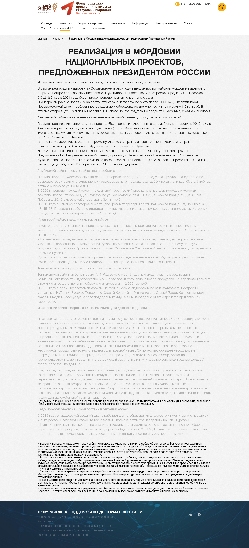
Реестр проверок (166, 23)
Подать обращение (93, 28)
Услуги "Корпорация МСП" (57, 28)
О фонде (46, 23)
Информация (140, 23)
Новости (65, 23)
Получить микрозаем (90, 23)
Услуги (188, 23)
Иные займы (118, 23)
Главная (42, 39)
